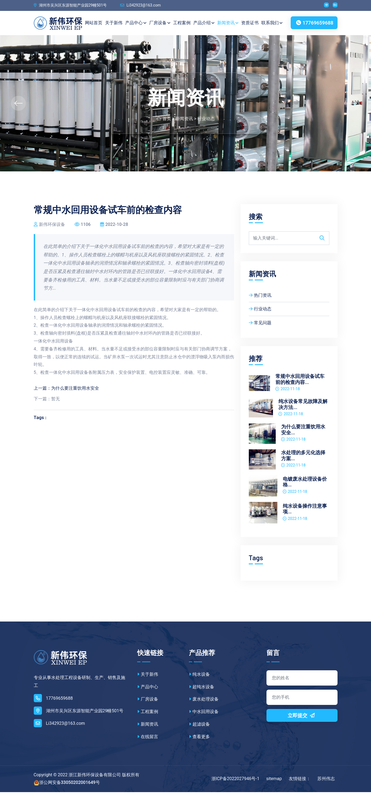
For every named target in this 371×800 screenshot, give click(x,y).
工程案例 (182, 22)
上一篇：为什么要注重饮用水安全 (66, 396)
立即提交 (302, 723)
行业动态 (206, 133)
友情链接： (300, 786)
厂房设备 (160, 23)
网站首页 (91, 26)
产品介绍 (204, 23)
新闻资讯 (228, 23)
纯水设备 (199, 682)
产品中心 (136, 23)
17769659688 (314, 26)
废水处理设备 (204, 707)
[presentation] (18, 111)
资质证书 (250, 22)
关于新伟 (114, 22)
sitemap (274, 786)
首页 (166, 133)
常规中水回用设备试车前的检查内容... (299, 387)
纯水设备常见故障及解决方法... (302, 412)
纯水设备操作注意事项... (305, 516)
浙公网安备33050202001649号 (69, 790)
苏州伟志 (326, 786)
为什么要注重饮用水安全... (303, 437)
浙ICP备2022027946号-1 (235, 786)
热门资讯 (260, 303)
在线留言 (147, 745)
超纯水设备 (201, 694)
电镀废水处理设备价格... (305, 489)
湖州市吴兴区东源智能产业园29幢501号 (70, 5)
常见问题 (260, 331)
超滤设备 (199, 732)
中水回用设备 (204, 719)
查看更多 (199, 745)
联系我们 (272, 23)
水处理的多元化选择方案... (303, 463)
